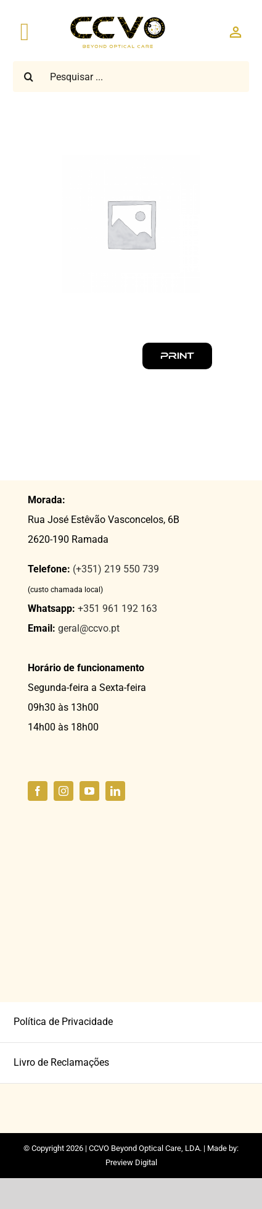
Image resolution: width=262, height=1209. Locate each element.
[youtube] (89, 791)
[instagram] (63, 791)
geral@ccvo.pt (89, 628)
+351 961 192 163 (117, 608)
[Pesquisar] (28, 76)
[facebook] (37, 791)
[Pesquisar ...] (131, 76)
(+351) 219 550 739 (116, 569)
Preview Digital (131, 1162)
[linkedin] (115, 791)
